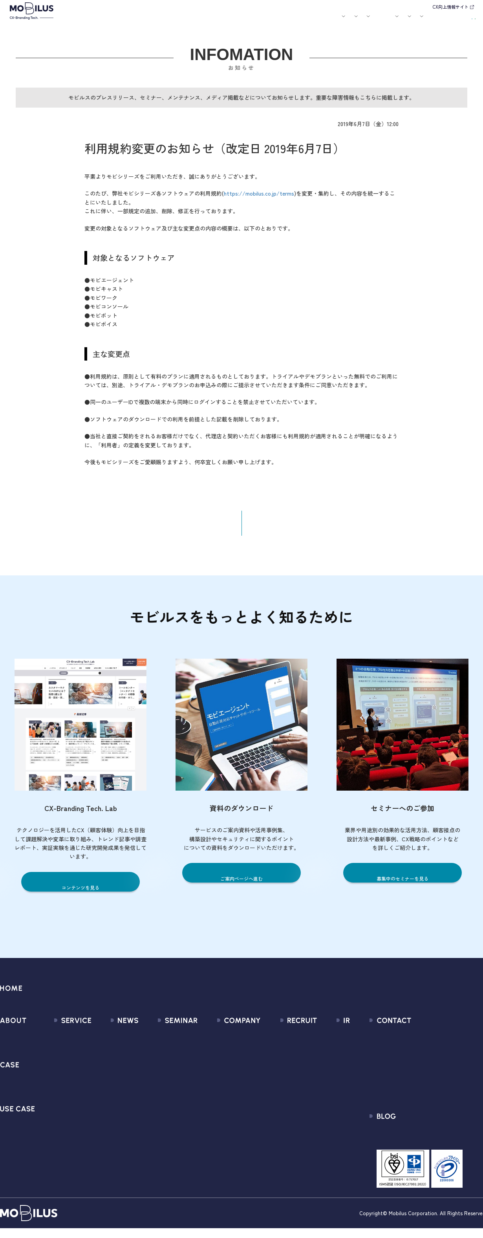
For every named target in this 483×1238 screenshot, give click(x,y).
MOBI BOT (57, 1097)
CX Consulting (62, 1055)
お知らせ (245, 21)
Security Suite (62, 1154)
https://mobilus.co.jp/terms (259, 199)
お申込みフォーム (417, 1055)
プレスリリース (108, 1055)
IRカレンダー (328, 1083)
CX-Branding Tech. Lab (424, 1143)
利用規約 (406, 1069)
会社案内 (322, 21)
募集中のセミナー (164, 1041)
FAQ (316, 1097)
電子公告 (323, 1140)
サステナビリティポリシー (230, 1140)
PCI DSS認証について (223, 1126)
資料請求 (460, 19)
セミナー (268, 21)
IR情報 (379, 21)
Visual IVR (56, 1140)
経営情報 (323, 1041)
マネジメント (213, 1055)
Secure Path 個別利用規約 (428, 1083)
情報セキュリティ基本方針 (230, 1112)
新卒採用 (284, 1041)
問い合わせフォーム (420, 1041)
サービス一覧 (61, 1041)
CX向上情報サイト (450, 7)
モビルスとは (121, 21)
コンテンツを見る (80, 893)
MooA (51, 1069)
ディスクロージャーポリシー (349, 1112)
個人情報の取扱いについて (230, 1097)
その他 (96, 1083)
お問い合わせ (422, 19)
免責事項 (323, 1126)
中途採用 (284, 1055)
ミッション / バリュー (224, 1083)
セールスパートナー (221, 1069)
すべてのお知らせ (111, 1041)
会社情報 (207, 1041)
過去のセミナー (162, 1055)
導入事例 (177, 21)
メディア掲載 (105, 1069)
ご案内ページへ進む (242, 884)
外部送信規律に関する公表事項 (435, 1097)
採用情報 (351, 21)
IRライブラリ (328, 1055)
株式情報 (323, 1069)
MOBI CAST (59, 1126)
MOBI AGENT (60, 1083)
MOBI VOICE (59, 1112)
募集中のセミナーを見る (403, 884)
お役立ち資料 (295, 21)
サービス (148, 21)
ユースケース (212, 21)
